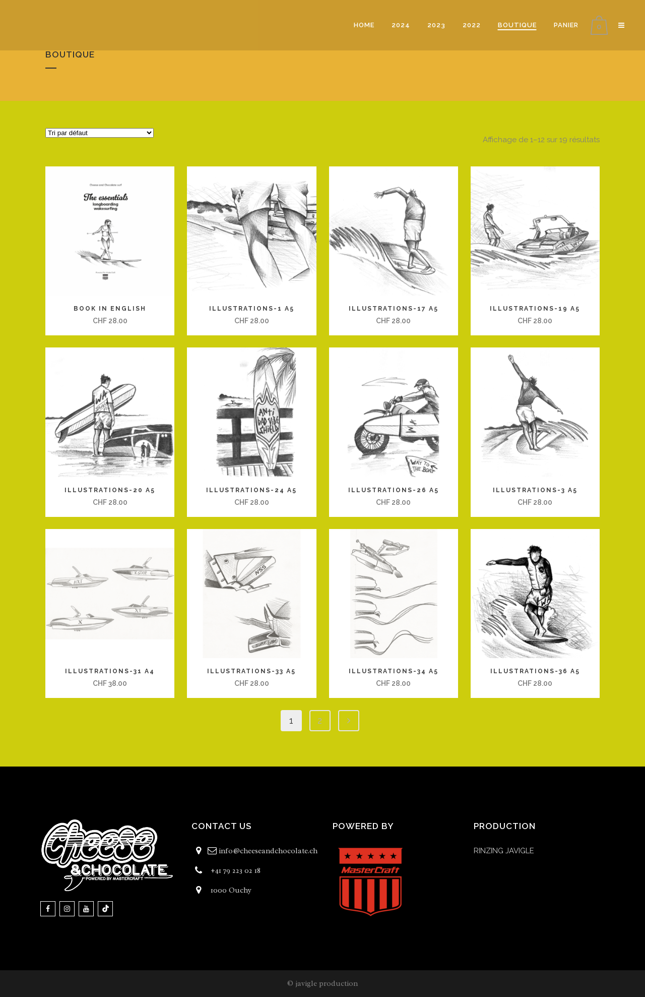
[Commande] (99, 133)
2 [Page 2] (319, 720)
